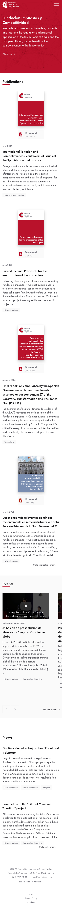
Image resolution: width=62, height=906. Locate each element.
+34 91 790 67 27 (18, 877)
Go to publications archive (46, 564)
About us (8, 54)
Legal (31, 894)
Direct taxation (11, 310)
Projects (46, 787)
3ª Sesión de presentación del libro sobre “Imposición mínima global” (23, 632)
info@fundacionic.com (42, 877)
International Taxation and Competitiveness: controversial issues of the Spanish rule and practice (29, 156)
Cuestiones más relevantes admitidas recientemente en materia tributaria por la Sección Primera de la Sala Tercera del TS (30, 522)
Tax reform (9, 441)
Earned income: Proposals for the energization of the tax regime (24, 273)
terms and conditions (31, 618)
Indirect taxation (30, 787)
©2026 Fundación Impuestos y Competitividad (31, 868)
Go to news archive (49, 846)
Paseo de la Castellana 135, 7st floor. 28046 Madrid (31, 873)
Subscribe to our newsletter (31, 881)
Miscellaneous (11, 561)
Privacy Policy (31, 898)
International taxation (14, 195)
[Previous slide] (6, 709)
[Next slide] (15, 709)
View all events (51, 709)
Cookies (31, 902)
